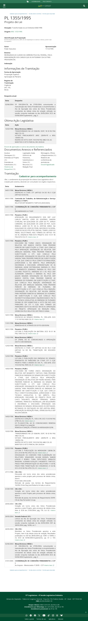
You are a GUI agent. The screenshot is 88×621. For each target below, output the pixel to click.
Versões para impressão (48, 13)
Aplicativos (52, 619)
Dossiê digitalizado (47, 165)
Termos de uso (41, 619)
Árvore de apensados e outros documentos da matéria (24, 147)
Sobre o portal (29, 619)
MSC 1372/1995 (16, 32)
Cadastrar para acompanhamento (19, 13)
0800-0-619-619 (45, 605)
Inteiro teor (32, 237)
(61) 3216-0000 (49, 607)
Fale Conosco (47, 1)
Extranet (60, 619)
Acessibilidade (36, 1)
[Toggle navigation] (4, 6)
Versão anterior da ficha (35, 13)
